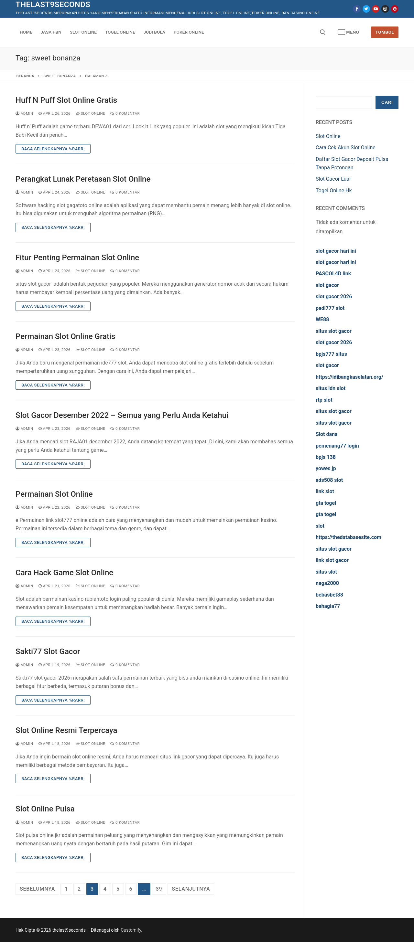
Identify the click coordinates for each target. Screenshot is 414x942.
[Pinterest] (394, 9)
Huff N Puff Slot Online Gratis (66, 100)
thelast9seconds (53, 4)
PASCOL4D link (333, 273)
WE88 (322, 319)
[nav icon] (348, 32)
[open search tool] (323, 32)
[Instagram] (385, 9)
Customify (131, 930)
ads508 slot (329, 480)
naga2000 (327, 583)
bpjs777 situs (331, 354)
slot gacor (327, 285)
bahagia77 (328, 606)
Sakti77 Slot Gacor (48, 651)
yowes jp (326, 468)
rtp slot (324, 400)
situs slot (326, 572)
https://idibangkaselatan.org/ (349, 377)
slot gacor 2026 (334, 296)
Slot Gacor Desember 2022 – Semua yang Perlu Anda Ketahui (122, 415)
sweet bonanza (59, 76)
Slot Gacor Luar (333, 179)
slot (320, 526)
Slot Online (90, 113)
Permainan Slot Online (54, 494)
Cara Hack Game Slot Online (64, 572)
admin (24, 113)
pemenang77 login (337, 446)
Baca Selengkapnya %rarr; (53, 148)
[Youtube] (375, 9)
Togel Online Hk (334, 190)
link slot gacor (332, 560)
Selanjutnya (191, 889)
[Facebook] (356, 9)
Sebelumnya (37, 889)
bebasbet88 (329, 595)
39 (159, 889)
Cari (387, 102)
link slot (325, 491)
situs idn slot (330, 388)
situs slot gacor (334, 331)
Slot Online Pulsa (45, 808)
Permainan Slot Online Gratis (65, 336)
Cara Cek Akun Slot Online (346, 147)
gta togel (326, 503)
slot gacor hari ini (336, 251)
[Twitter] (366, 9)
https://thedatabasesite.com (348, 537)
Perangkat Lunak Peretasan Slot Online (83, 179)
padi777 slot (330, 308)
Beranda (25, 76)
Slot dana (327, 434)
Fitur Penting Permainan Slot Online (77, 257)
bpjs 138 (326, 457)
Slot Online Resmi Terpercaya (66, 730)
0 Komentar (125, 113)
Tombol (385, 32)
